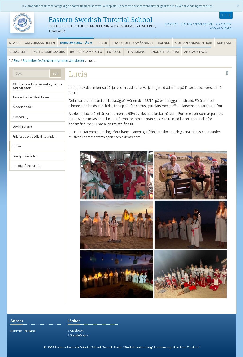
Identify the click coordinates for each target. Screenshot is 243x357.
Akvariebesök (23, 107)
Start (14, 42)
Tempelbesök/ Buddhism (31, 97)
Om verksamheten (40, 42)
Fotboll (114, 51)
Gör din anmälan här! (196, 24)
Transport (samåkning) (132, 42)
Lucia (17, 146)
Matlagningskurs (49, 51)
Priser (102, 42)
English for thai (165, 51)
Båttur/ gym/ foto (86, 51)
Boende (164, 42)
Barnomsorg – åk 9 (76, 42)
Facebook (76, 330)
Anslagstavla (220, 28)
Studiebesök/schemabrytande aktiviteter (53, 60)
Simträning (20, 117)
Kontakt (171, 24)
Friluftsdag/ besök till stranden (35, 136)
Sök (55, 73)
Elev (16, 60)
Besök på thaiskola (26, 166)
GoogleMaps (78, 335)
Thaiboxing (136, 51)
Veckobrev (223, 24)
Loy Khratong (22, 126)
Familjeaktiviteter (25, 156)
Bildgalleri (18, 51)
